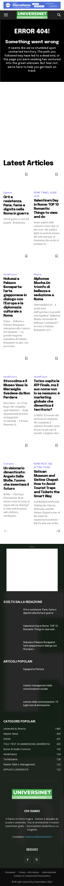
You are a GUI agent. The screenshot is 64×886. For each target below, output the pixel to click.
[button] (5, 15)
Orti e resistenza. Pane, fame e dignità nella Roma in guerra (16, 205)
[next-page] (58, 531)
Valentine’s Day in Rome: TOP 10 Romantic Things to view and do (46, 209)
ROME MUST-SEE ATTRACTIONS (43, 465)
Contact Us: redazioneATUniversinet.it (32, 875)
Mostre (37, 274)
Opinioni (7, 192)
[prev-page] (6, 531)
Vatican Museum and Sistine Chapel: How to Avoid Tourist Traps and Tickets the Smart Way (47, 484)
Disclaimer (10, 872)
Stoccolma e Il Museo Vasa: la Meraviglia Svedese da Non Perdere (16, 389)
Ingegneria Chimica (33, 669)
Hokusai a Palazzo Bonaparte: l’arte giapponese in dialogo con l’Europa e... (40, 645)
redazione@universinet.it (38, 836)
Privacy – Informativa (29, 872)
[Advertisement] (32, 115)
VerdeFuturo (10, 274)
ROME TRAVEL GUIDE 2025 (45, 194)
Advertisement (49, 872)
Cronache (8, 463)
